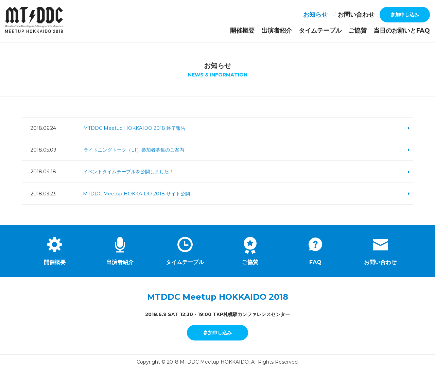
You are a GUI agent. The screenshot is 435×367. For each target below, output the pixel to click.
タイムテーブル (341, 30)
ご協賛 (371, 30)
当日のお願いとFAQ (407, 30)
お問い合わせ (360, 15)
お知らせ (326, 15)
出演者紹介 (305, 30)
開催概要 (277, 30)
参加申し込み (404, 15)
